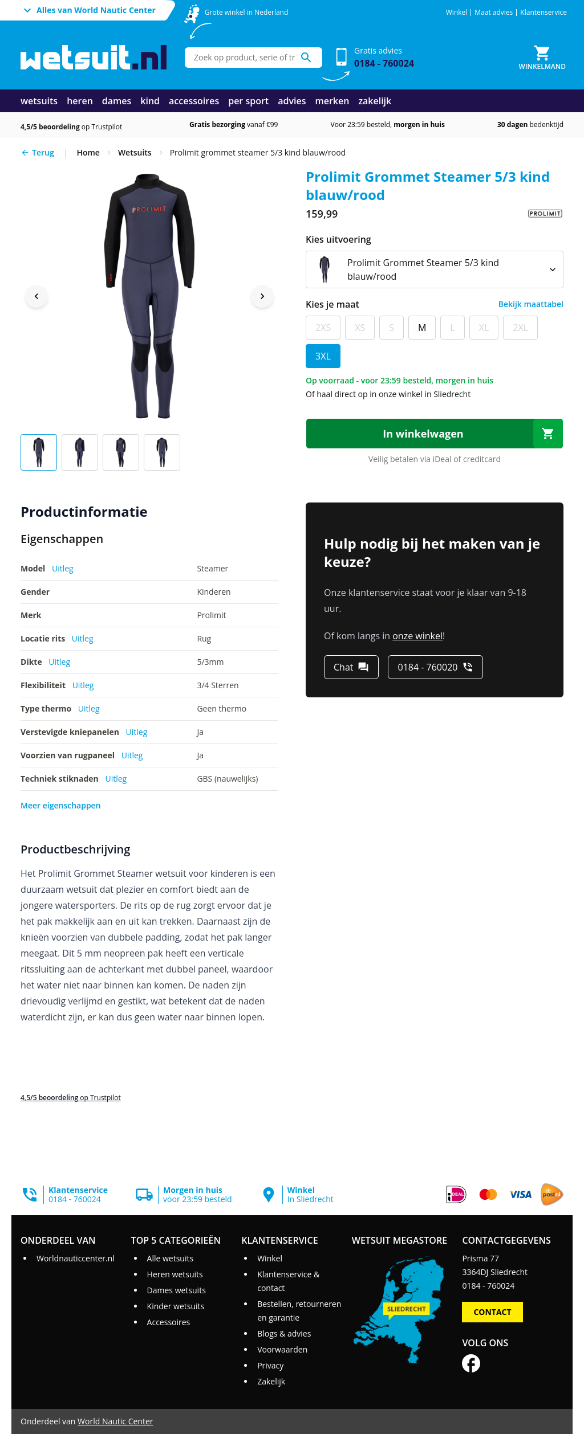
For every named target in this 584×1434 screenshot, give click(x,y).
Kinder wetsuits (176, 1306)
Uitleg (63, 568)
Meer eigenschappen (61, 805)
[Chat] (351, 667)
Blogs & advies (284, 1333)
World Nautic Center (115, 1421)
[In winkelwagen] (434, 433)
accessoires (194, 101)
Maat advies (493, 12)
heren (80, 101)
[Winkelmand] (542, 57)
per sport (248, 101)
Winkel (457, 12)
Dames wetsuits (176, 1290)
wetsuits (39, 101)
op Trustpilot (71, 127)
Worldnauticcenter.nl (75, 1258)
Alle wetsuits (170, 1258)
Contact (492, 1311)
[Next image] (262, 296)
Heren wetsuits (175, 1274)
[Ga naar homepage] (94, 57)
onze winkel (417, 636)
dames (117, 101)
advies (292, 101)
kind (150, 101)
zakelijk (374, 101)
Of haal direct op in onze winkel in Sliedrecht (388, 394)
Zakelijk (271, 1381)
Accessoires (168, 1322)
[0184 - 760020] (435, 667)
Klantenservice (543, 12)
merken (332, 101)
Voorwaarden (282, 1349)
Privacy (270, 1365)
